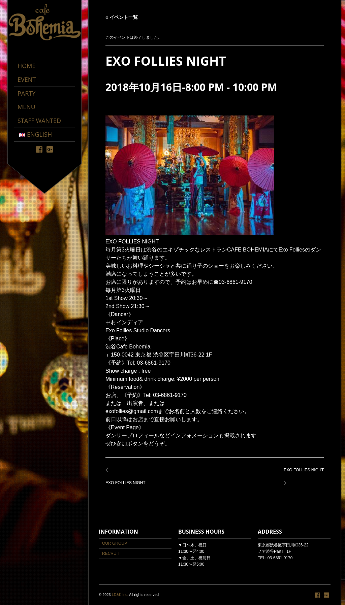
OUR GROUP (114, 543)
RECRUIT (111, 553)
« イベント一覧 (121, 17)
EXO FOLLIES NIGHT (127, 479)
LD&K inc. (120, 595)
